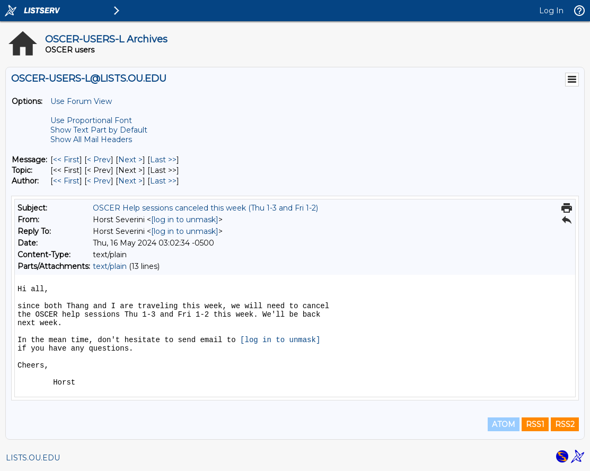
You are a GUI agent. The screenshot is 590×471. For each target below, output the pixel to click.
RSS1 (535, 424)
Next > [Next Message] (130, 159)
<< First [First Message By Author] (66, 181)
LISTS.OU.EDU (33, 458)
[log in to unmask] (184, 219)
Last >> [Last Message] (163, 159)
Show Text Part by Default (98, 130)
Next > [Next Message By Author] (130, 181)
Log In (551, 10)
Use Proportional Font (91, 120)
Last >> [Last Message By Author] (163, 181)
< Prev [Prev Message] (99, 159)
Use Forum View (81, 101)
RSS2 (565, 424)
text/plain (110, 266)
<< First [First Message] (66, 159)
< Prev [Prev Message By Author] (99, 181)
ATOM (503, 424)
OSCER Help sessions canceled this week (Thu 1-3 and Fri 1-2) (205, 208)
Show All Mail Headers (91, 139)
